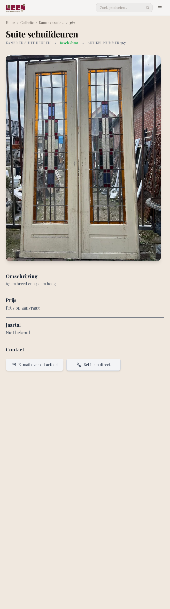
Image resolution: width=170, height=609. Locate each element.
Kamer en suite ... (51, 22)
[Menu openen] (159, 7)
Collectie (27, 22)
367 (72, 22)
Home (10, 22)
